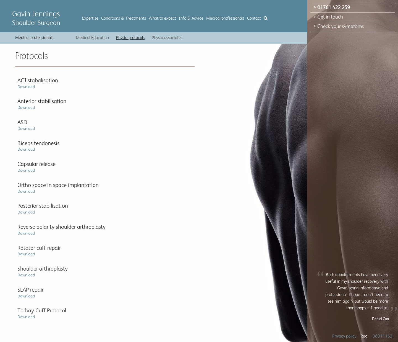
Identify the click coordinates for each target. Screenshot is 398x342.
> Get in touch (328, 17)
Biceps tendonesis (38, 146)
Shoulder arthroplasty (42, 271)
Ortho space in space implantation (58, 187)
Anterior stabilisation (41, 104)
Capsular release (36, 166)
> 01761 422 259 (331, 7)
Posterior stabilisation (42, 208)
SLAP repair (30, 292)
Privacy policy (344, 336)
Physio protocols (130, 38)
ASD (26, 125)
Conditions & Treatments (123, 18)
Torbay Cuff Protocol (41, 313)
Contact (254, 18)
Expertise (90, 18)
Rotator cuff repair (39, 250)
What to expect (162, 18)
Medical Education (92, 38)
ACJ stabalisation (37, 83)
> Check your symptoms (338, 26)
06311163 (382, 336)
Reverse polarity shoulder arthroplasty (61, 229)
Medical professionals (225, 18)
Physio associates (167, 38)
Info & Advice (191, 18)
